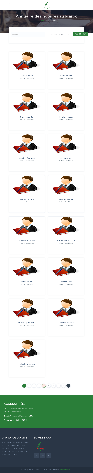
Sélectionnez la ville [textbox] (56, 34)
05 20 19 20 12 (21, 420)
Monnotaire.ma (65, 470)
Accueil (40, 20)
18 (63, 386)
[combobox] (59, 34)
